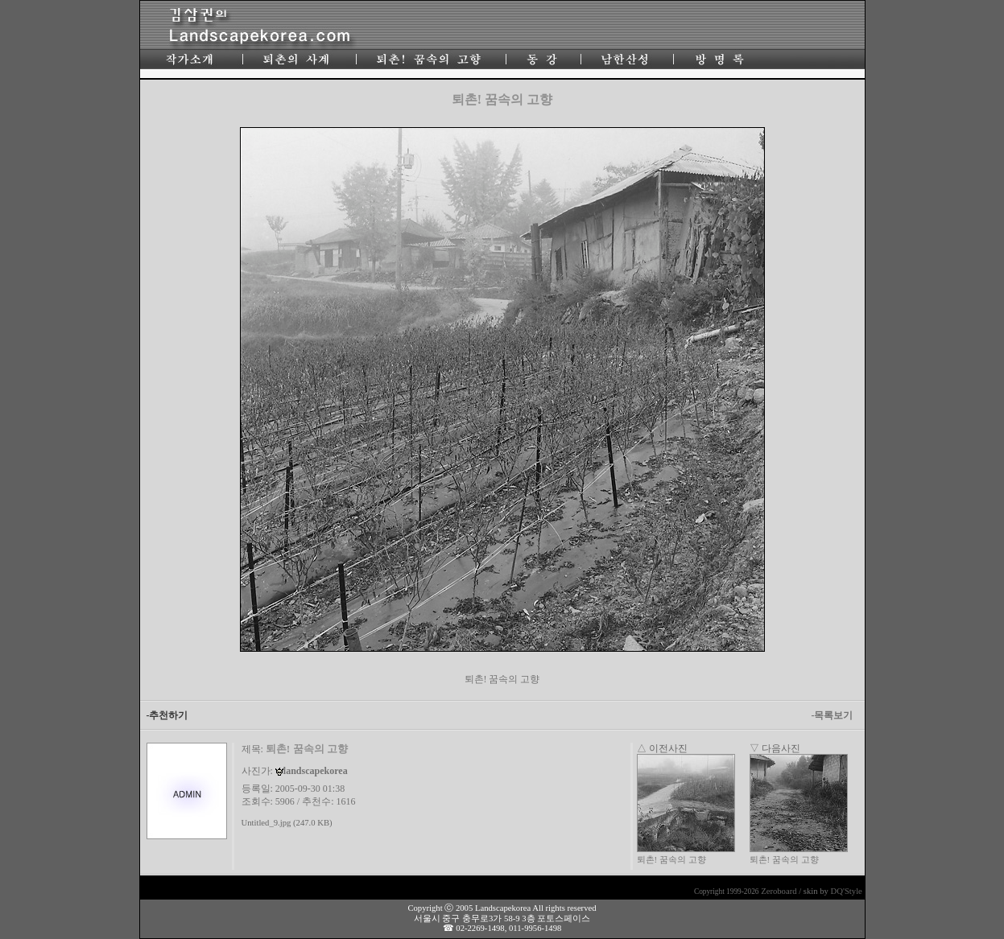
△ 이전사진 (662, 748)
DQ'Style (846, 891)
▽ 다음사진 (775, 748)
